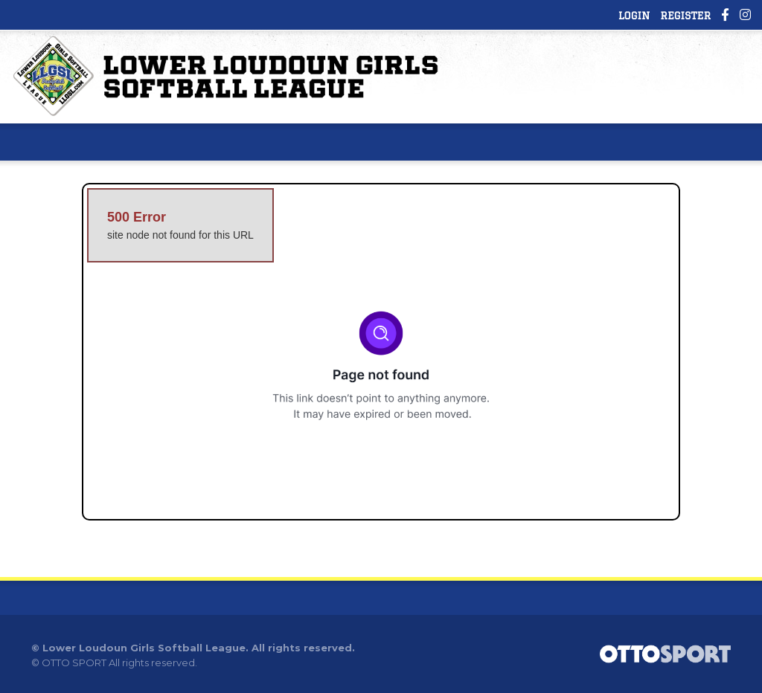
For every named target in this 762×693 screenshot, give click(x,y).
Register (685, 16)
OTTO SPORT (74, 662)
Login (634, 16)
